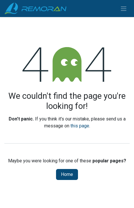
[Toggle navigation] (124, 8)
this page (79, 126)
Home (67, 174)
